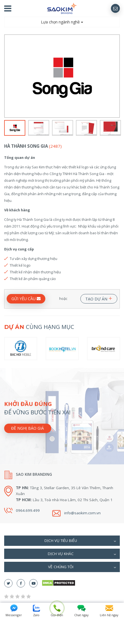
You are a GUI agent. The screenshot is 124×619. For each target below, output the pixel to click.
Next (116, 76)
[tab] (62, 541)
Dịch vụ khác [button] (82, 554)
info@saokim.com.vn (82, 512)
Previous (7, 76)
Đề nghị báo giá (27, 428)
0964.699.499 (28, 510)
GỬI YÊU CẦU (26, 298)
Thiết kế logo (20, 265)
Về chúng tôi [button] (82, 567)
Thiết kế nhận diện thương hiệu (35, 271)
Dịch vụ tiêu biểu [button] (80, 541)
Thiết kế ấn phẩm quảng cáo (33, 278)
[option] (62, 76)
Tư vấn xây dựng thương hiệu (33, 258)
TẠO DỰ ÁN (98, 298)
